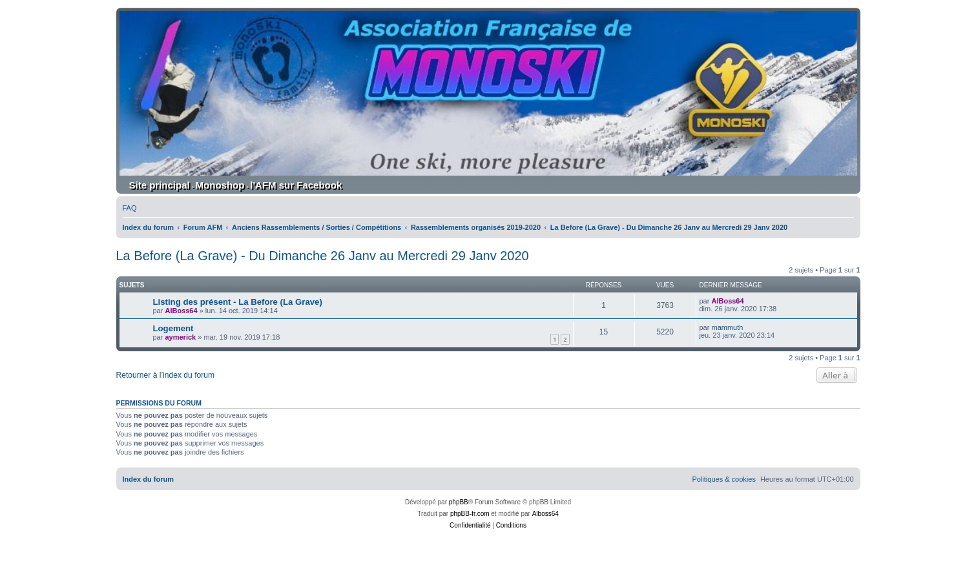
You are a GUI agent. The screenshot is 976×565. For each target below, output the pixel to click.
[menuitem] (130, 208)
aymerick (180, 337)
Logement (173, 328)
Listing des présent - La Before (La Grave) (237, 302)
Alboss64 (545, 513)
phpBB (458, 502)
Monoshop (220, 185)
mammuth (727, 327)
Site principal (159, 185)
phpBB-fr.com (470, 513)
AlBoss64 (181, 310)
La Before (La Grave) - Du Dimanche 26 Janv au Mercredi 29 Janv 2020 (322, 256)
